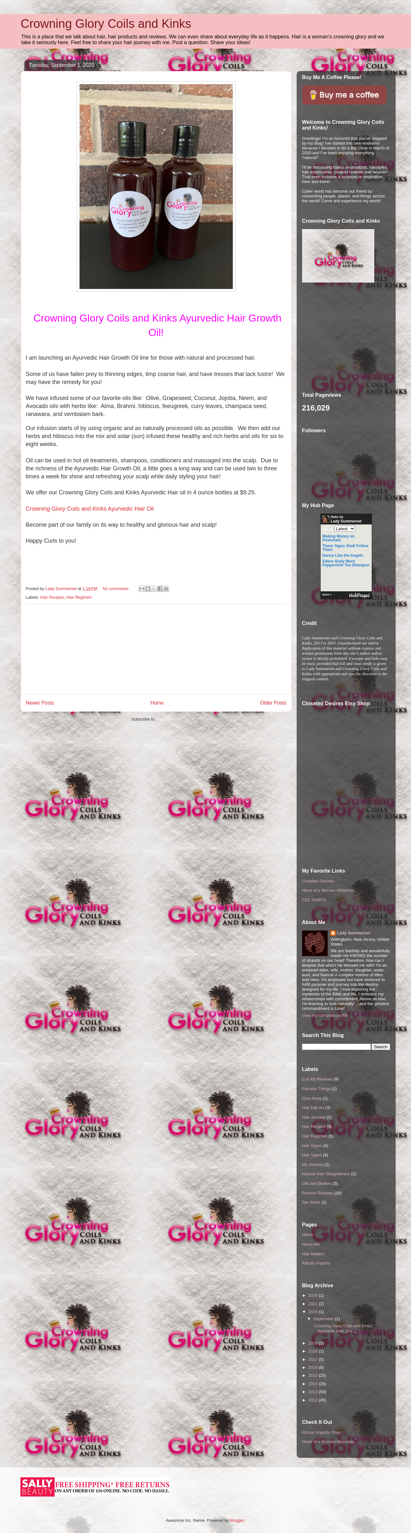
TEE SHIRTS (314, 900)
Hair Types (312, 1155)
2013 (313, 1391)
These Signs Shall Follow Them (346, 548)
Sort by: (328, 529)
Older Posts (273, 703)
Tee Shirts (311, 1202)
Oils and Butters (317, 1183)
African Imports (316, 1263)
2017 (313, 1359)
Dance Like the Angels (343, 555)
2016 (313, 1367)
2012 (313, 1400)
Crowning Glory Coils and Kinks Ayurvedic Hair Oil (90, 509)
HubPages (359, 595)
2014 (313, 1383)
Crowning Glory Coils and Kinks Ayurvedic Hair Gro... (342, 1328)
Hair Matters (313, 1253)
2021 (313, 1303)
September (324, 1318)
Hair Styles (312, 1145)
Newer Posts (40, 703)
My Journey (312, 1164)
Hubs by (342, 519)
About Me (311, 1244)
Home (157, 703)
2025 (313, 1295)
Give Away (312, 1098)
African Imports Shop (321, 1432)
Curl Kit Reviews (317, 1079)
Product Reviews (317, 1193)
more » (327, 594)
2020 (313, 1311)
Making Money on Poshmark (339, 538)
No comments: (117, 588)
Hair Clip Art (313, 1107)
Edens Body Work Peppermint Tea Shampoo (346, 563)
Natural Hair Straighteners (326, 1173)
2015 (313, 1375)
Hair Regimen (79, 597)
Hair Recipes (52, 597)
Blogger (237, 1520)
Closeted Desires (318, 881)
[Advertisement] (156, 649)
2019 (313, 1343)
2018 (313, 1351)
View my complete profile (325, 1015)
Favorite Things (316, 1088)
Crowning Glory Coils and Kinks (106, 23)
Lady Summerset (353, 932)
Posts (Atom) (169, 719)
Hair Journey (314, 1117)
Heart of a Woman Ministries (328, 890)
